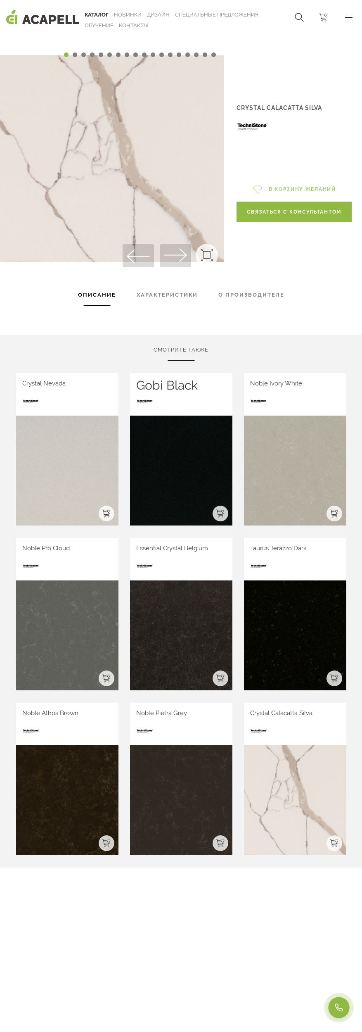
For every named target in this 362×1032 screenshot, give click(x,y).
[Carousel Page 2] (75, 54)
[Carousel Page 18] (213, 54)
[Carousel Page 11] (153, 54)
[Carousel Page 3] (83, 54)
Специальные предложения (216, 15)
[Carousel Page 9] (135, 54)
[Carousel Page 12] (161, 54)
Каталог (97, 15)
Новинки (128, 15)
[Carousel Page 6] (109, 54)
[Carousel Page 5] (101, 54)
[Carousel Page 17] (205, 54)
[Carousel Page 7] (118, 54)
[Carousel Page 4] (92, 54)
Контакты (133, 25)
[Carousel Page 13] (170, 54)
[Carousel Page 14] (179, 54)
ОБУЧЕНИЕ (99, 25)
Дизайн (158, 15)
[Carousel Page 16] (196, 54)
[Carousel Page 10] (144, 54)
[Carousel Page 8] (127, 54)
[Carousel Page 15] (187, 54)
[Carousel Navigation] (112, 38)
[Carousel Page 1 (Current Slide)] (66, 54)
